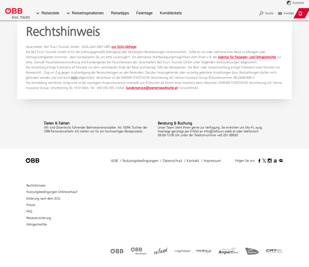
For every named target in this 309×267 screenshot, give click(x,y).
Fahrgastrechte (36, 224)
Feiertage (144, 13)
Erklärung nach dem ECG (43, 198)
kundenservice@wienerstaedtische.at (151, 88)
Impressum (212, 161)
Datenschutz (172, 161)
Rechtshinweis (36, 185)
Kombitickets (171, 13)
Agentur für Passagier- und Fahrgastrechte (247, 57)
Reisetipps (120, 13)
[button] (37, 13)
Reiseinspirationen (88, 13)
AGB (114, 161)
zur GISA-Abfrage (124, 47)
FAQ (29, 211)
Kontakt (193, 161)
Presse (30, 205)
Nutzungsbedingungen (140, 161)
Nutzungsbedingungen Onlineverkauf (51, 192)
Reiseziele (50, 13)
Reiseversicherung (38, 218)
